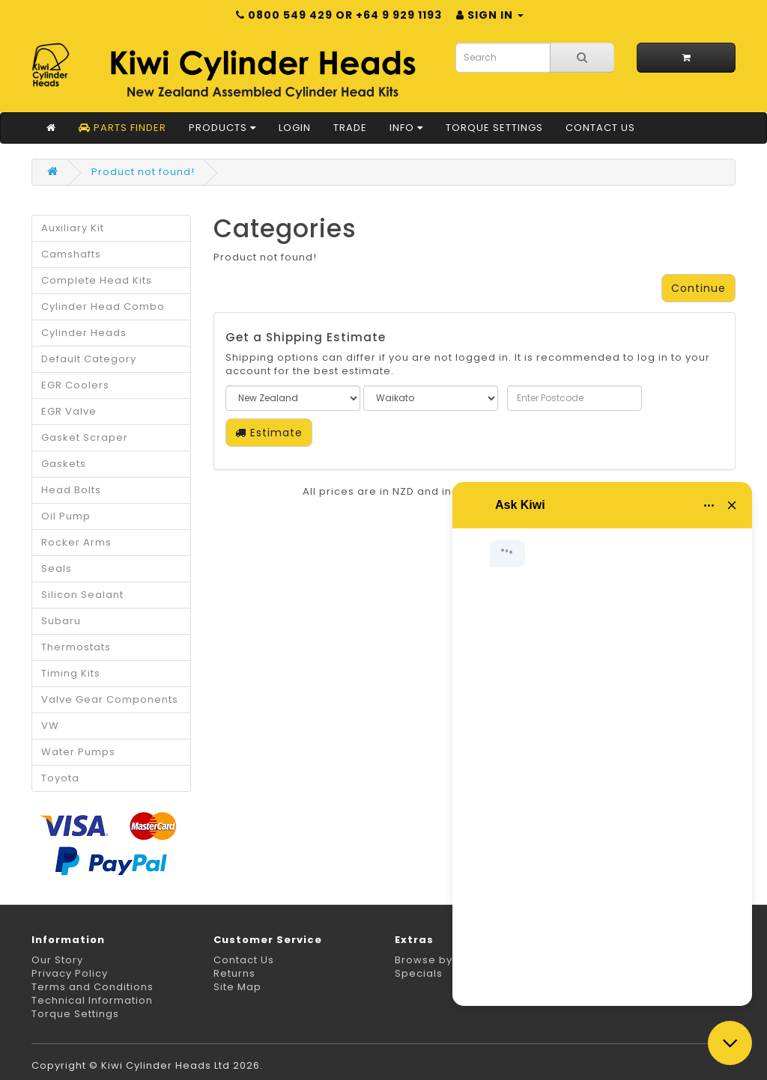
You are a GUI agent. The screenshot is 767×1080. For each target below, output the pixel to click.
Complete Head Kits (96, 280)
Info (406, 127)
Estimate (269, 432)
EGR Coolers (75, 385)
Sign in (490, 14)
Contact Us (600, 127)
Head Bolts (71, 490)
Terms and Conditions (92, 987)
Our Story (57, 960)
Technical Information (92, 1000)
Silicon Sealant (82, 595)
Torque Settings (494, 127)
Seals (56, 568)
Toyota (60, 778)
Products (222, 127)
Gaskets (63, 464)
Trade (350, 127)
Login (295, 127)
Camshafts (71, 254)
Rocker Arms (76, 542)
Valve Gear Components (109, 699)
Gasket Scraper (84, 437)
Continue (698, 288)
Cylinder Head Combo (103, 306)
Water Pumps (78, 752)
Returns (234, 973)
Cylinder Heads (84, 333)
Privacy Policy (69, 973)
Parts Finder (122, 127)
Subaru (61, 621)
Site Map (237, 987)
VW (50, 726)
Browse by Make (440, 960)
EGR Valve (69, 411)
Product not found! (143, 172)
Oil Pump (66, 516)
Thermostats (76, 647)
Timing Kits (70, 673)
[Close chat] (730, 1043)
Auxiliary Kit (72, 228)
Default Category (88, 359)
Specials (419, 973)
